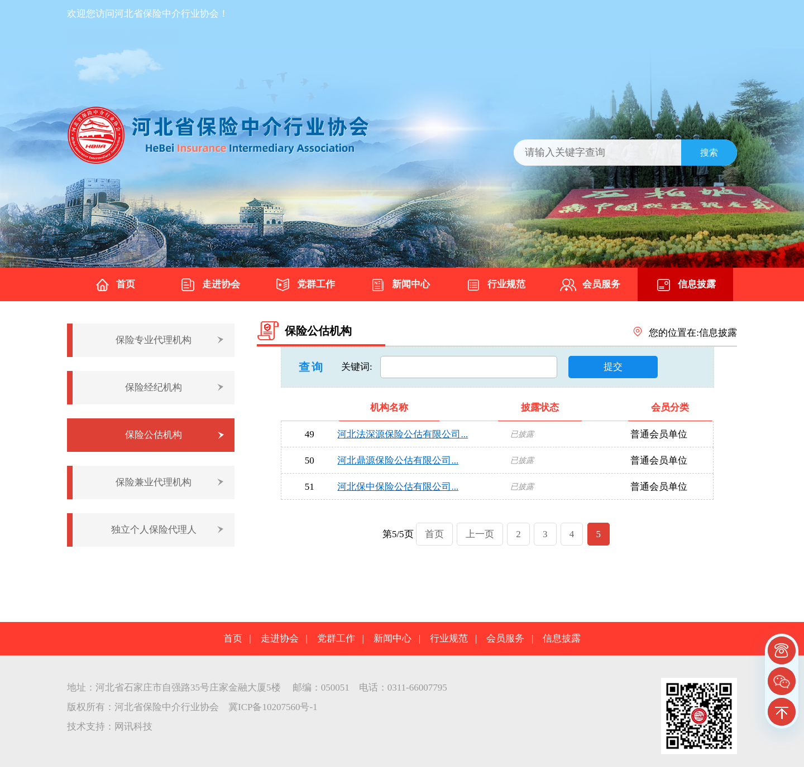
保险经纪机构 (153, 387)
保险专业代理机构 (154, 340)
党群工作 (305, 285)
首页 (114, 285)
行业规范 (495, 285)
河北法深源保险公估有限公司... (402, 434)
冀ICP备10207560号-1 (273, 707)
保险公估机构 (153, 435)
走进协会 (210, 285)
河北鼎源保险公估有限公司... (397, 460)
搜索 (709, 152)
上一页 (480, 534)
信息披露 (685, 285)
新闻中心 (400, 285)
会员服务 (590, 285)
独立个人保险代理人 (154, 529)
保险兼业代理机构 (154, 482)
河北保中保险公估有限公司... (397, 486)
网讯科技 (133, 726)
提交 (613, 366)
